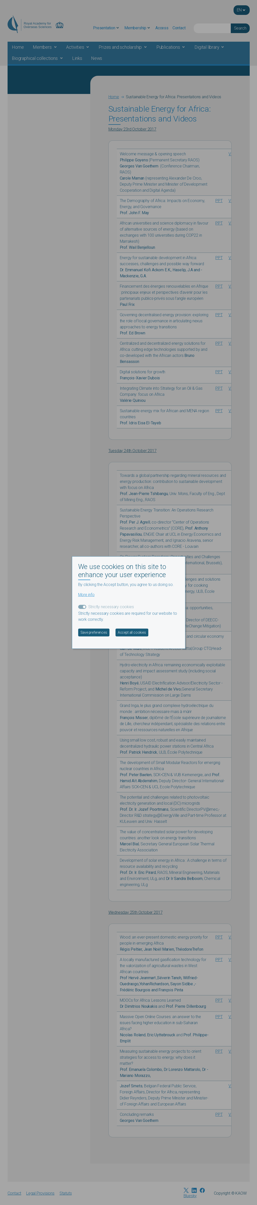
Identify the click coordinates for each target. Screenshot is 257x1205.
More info (86, 594)
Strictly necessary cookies (111, 606)
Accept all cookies (132, 632)
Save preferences (93, 632)
